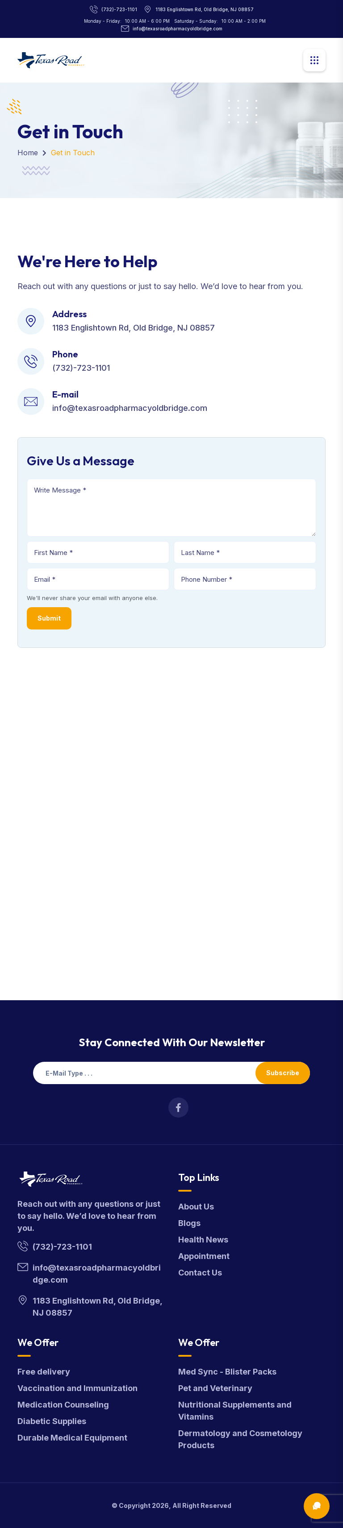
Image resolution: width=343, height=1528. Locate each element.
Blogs (189, 1223)
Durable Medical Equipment (72, 1437)
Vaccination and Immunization (77, 1388)
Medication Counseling (63, 1404)
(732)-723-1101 (119, 9)
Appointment (204, 1256)
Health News (203, 1239)
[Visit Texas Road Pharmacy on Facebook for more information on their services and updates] (178, 1107)
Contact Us (200, 1272)
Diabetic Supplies (51, 1421)
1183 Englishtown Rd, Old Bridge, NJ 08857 (204, 9)
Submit (49, 618)
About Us (196, 1206)
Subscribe (282, 1073)
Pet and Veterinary (215, 1388)
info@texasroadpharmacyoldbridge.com (177, 28)
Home (27, 152)
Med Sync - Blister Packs (227, 1371)
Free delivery (43, 1371)
